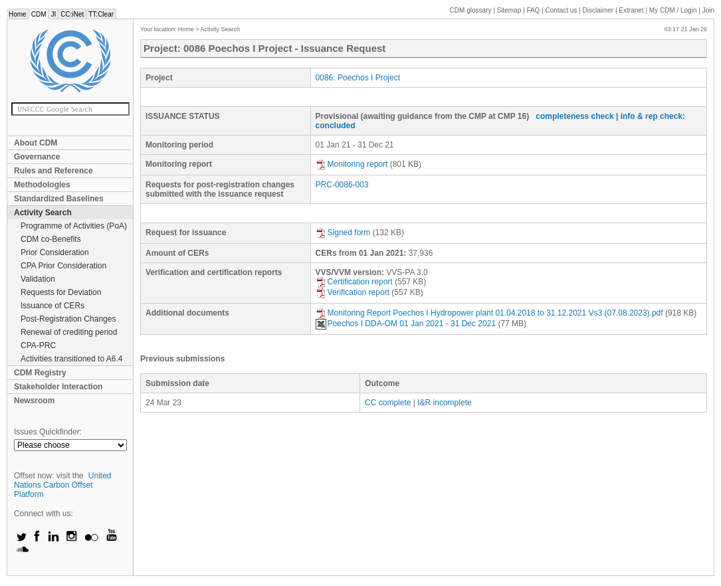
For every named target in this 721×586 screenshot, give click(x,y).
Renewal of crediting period (69, 332)
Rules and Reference (53, 170)
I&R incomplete (444, 402)
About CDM (35, 142)
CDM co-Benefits (51, 239)
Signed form (343, 232)
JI (53, 14)
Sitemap (509, 10)
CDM (39, 14)
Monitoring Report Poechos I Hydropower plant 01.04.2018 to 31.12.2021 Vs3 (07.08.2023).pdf (489, 313)
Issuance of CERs (52, 305)
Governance (37, 156)
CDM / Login (673, 10)
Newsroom (34, 400)
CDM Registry (40, 372)
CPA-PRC (38, 345)
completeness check (574, 116)
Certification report (354, 281)
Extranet (631, 10)
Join (708, 10)
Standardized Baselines (59, 198)
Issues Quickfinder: (48, 432)
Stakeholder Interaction (58, 386)
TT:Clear (101, 14)
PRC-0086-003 (342, 184)
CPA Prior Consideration (63, 265)
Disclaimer (598, 10)
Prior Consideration (55, 252)
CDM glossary (471, 10)
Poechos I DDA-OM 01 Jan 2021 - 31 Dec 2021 (406, 323)
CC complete (388, 402)
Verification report (352, 292)
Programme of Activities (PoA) (74, 226)
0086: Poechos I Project (358, 77)
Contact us (561, 10)
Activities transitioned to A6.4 (71, 358)
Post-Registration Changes (68, 319)
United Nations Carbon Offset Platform (63, 485)
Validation (38, 279)
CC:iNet (72, 14)
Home (18, 14)
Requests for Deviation (61, 292)
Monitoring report (352, 164)
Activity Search (43, 212)
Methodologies (42, 184)
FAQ (533, 10)
